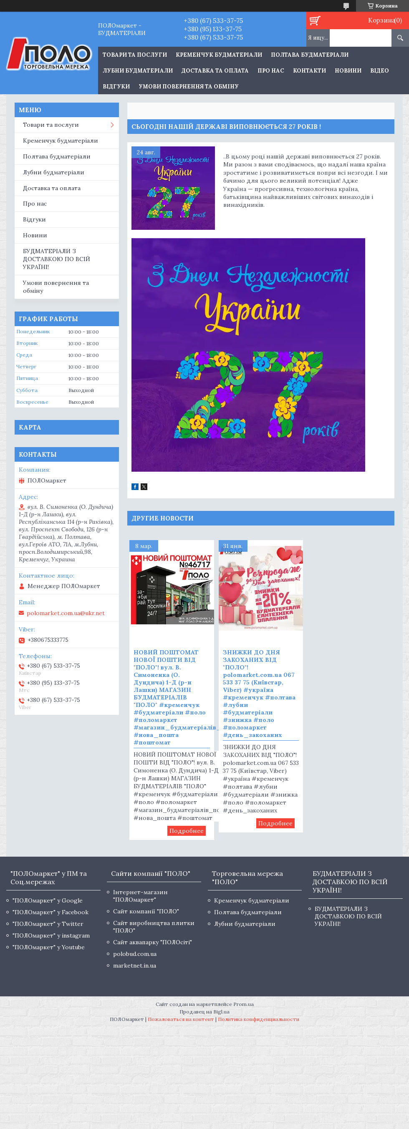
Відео (379, 70)
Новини (348, 70)
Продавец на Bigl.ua (204, 1011)
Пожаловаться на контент (181, 1019)
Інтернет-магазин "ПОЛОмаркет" (140, 895)
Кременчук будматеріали (219, 54)
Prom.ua (243, 1004)
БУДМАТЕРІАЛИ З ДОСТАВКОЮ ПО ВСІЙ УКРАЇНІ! (56, 259)
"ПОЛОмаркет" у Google (48, 900)
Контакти (309, 70)
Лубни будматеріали (138, 70)
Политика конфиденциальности (258, 1019)
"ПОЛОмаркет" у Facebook (50, 912)
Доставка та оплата (215, 70)
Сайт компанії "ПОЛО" (146, 911)
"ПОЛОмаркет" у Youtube (49, 947)
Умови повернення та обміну (189, 86)
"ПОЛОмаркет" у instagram (51, 935)
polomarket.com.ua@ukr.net (66, 613)
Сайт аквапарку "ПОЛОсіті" (152, 942)
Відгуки (116, 86)
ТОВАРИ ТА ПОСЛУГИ (135, 54)
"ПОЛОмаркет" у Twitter (48, 924)
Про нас (271, 70)
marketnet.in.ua (134, 965)
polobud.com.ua (135, 954)
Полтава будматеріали (309, 54)
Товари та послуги (51, 124)
